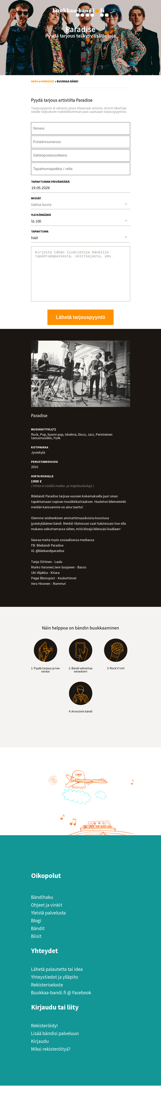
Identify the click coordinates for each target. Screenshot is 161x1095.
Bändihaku (42, 906)
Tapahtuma (39, 231)
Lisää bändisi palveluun (55, 1043)
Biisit (36, 945)
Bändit (38, 938)
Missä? (36, 198)
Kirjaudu (40, 1050)
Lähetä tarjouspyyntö (80, 326)
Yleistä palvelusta (48, 922)
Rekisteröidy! (44, 1035)
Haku (34, 81)
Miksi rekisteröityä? (50, 1058)
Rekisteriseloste (47, 994)
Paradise (47, 81)
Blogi (36, 930)
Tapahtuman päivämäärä (50, 181)
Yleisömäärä (41, 214)
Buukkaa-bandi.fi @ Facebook (61, 1002)
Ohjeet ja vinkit (46, 914)
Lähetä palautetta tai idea (57, 978)
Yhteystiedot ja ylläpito (54, 986)
